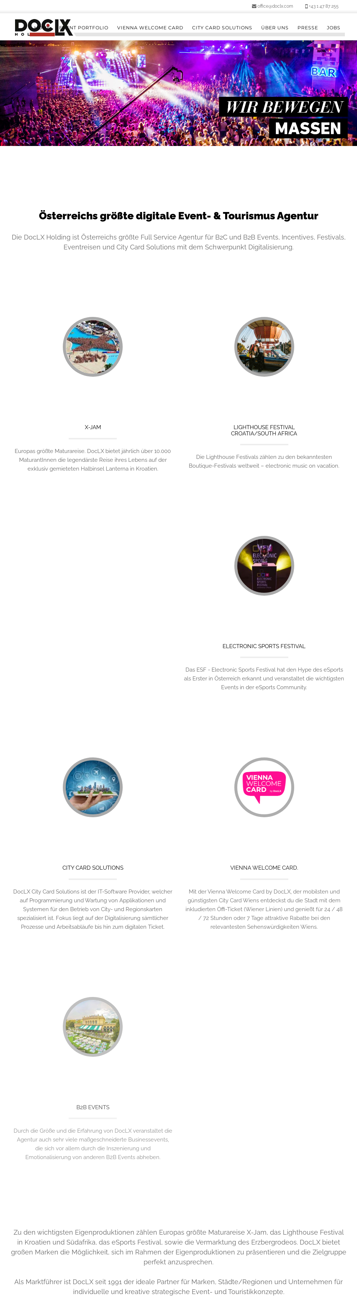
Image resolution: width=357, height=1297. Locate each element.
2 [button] (173, 133)
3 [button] (184, 133)
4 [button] (195, 133)
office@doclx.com (272, 6)
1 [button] (162, 133)
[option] (178, 93)
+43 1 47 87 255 (322, 6)
